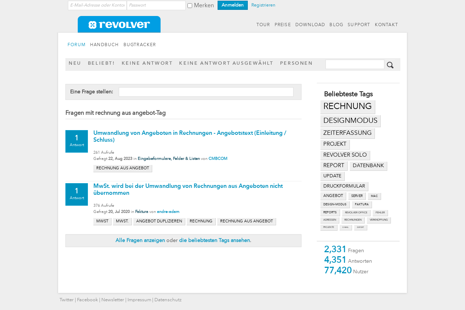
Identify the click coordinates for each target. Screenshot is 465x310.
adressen (329, 220)
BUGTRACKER (140, 45)
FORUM (77, 45)
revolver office (356, 213)
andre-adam (168, 212)
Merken (204, 5)
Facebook (87, 300)
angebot (333, 196)
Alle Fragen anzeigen (140, 240)
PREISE (283, 25)
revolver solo (345, 155)
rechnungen (352, 220)
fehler (380, 213)
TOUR (263, 25)
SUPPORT (359, 25)
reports (330, 212)
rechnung (347, 106)
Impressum (139, 300)
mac (374, 196)
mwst (102, 222)
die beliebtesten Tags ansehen (214, 240)
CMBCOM (218, 159)
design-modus (335, 204)
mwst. (122, 222)
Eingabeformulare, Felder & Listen (169, 159)
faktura (362, 204)
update (332, 176)
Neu (75, 63)
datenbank (368, 166)
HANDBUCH (104, 45)
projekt (335, 144)
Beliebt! (101, 63)
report (333, 165)
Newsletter (112, 300)
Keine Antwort (147, 63)
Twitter (67, 300)
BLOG (336, 25)
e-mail (346, 227)
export (360, 227)
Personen (296, 63)
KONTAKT (386, 25)
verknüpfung (379, 220)
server (357, 196)
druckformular (344, 186)
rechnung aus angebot (122, 168)
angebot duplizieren (159, 222)
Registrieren (263, 5)
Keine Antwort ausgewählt (226, 63)
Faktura (141, 212)
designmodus (350, 121)
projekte (328, 227)
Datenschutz (168, 300)
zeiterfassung (347, 133)
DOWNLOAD (310, 25)
